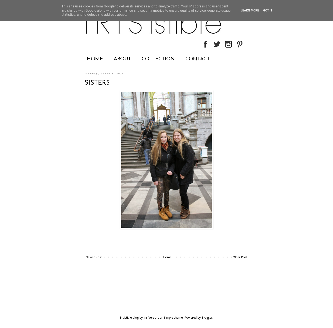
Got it (267, 10)
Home (167, 257)
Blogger (207, 317)
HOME (95, 59)
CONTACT (197, 59)
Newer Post (94, 257)
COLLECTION (158, 59)
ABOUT (122, 59)
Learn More (250, 10)
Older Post (240, 257)
